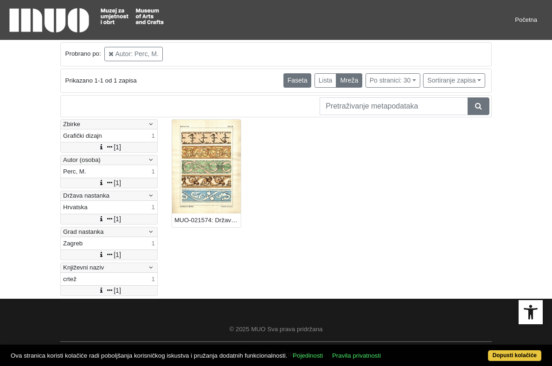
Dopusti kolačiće (515, 355)
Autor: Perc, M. (133, 54)
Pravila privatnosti (356, 355)
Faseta (298, 80)
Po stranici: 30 (390, 80)
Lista (326, 80)
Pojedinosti (308, 355)
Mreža (349, 80)
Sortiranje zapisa (451, 80)
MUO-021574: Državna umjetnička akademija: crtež (207, 220)
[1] (109, 147)
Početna (526, 19)
